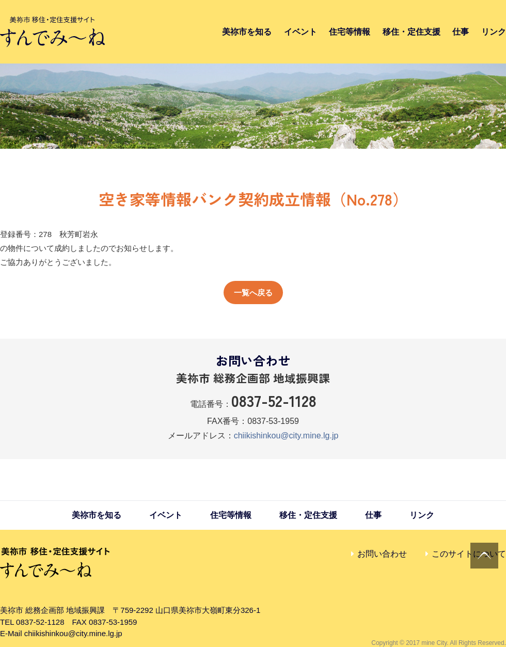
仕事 (460, 31)
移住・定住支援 (411, 31)
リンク (493, 31)
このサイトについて (469, 553)
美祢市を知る (247, 31)
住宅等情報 (349, 31)
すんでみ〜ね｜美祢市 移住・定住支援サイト (52, 32)
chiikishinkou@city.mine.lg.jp (286, 435)
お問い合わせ (382, 553)
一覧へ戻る (253, 292)
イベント (300, 31)
